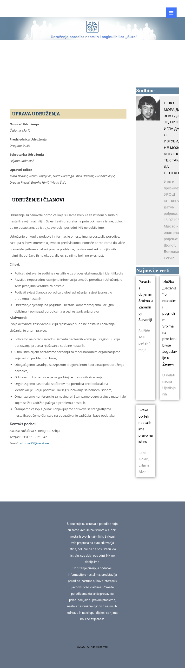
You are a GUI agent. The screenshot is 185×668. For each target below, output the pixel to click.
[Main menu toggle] (171, 12)
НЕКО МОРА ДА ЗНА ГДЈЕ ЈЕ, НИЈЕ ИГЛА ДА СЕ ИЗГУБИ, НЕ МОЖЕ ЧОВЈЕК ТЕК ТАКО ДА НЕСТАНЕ (173, 138)
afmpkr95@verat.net (35, 443)
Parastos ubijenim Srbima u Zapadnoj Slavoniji (146, 300)
